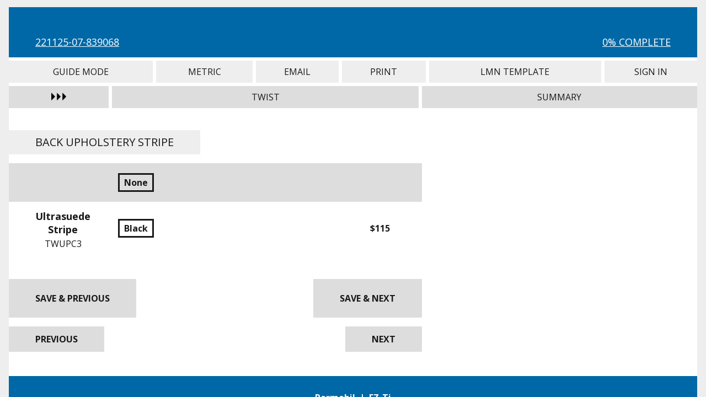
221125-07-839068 (77, 42)
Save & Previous (72, 298)
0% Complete (636, 42)
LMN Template (515, 72)
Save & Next (367, 298)
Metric (204, 72)
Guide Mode (81, 72)
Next (383, 339)
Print (384, 72)
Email (297, 72)
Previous (56, 339)
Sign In (651, 72)
